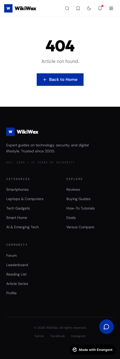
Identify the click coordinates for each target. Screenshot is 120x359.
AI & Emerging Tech (22, 227)
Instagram (78, 336)
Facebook (57, 336)
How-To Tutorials (80, 208)
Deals (71, 217)
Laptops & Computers (24, 198)
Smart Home (16, 217)
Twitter (39, 336)
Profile (11, 293)
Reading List (16, 274)
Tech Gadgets (18, 208)
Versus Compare (80, 227)
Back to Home (60, 79)
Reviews (73, 189)
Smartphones (17, 189)
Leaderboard (17, 264)
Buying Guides (78, 198)
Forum (11, 255)
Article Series (17, 283)
